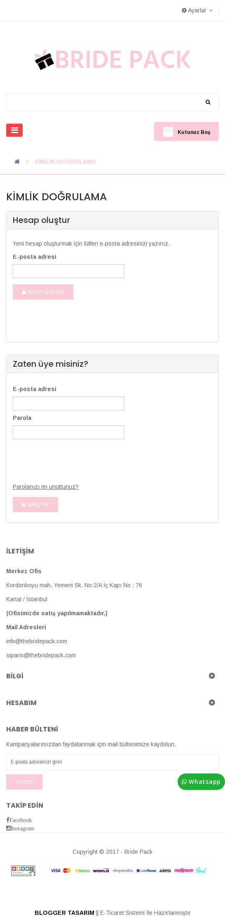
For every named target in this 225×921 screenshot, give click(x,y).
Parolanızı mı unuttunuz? (46, 486)
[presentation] (64, 456)
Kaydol (24, 781)
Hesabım (21, 703)
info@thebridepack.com (36, 641)
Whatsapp (201, 781)
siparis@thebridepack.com (41, 655)
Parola (22, 418)
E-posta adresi (34, 256)
